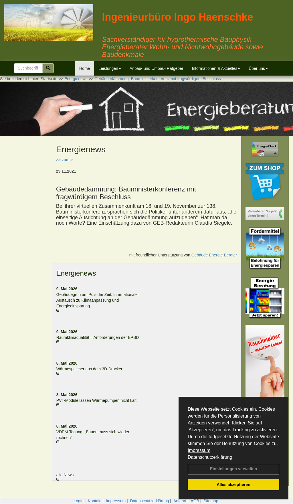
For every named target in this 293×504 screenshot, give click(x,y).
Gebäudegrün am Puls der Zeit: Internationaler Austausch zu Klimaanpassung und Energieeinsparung (97, 300)
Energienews (76, 273)
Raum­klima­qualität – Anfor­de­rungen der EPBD (97, 337)
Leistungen (109, 68)
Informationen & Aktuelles (216, 68)
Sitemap (210, 501)
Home (84, 68)
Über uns (258, 68)
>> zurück (65, 159)
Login (78, 501)
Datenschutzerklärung (210, 457)
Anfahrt (179, 501)
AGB (195, 501)
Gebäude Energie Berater (214, 255)
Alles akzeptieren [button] (233, 484)
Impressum (199, 450)
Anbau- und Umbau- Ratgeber (156, 68)
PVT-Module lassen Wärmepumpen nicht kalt (96, 400)
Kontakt (94, 501)
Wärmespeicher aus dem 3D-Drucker (89, 369)
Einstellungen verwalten (233, 469)
